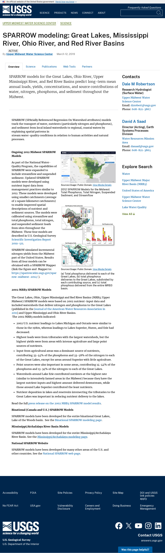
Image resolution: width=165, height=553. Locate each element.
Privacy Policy (93, 492)
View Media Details (102, 185)
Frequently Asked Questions (144, 7)
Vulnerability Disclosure (65, 507)
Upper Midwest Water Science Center (29, 23)
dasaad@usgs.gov (142, 146)
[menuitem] (44, 10)
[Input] (141, 13)
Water (126, 173)
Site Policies (65, 492)
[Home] (17, 15)
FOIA (33, 492)
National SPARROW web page (61, 453)
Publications (49, 66)
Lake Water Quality (134, 207)
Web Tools (69, 66)
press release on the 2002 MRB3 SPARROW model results (64, 403)
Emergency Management (148, 507)
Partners (87, 66)
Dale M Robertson (138, 84)
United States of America (138, 190)
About (101, 13)
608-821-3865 (141, 150)
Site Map (118, 492)
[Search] (159, 13)
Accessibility (10, 492)
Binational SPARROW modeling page (78, 420)
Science (45, 13)
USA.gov (35, 505)
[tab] (14, 66)
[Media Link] (88, 167)
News (74, 13)
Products (60, 13)
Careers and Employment (92, 507)
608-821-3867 (141, 109)
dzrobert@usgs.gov (143, 105)
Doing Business (122, 505)
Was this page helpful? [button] (135, 549)
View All (128, 214)
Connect (87, 13)
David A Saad (134, 121)
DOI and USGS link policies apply (149, 495)
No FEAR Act (10, 505)
